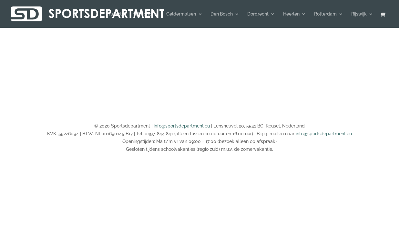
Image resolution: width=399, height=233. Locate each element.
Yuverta (116, 14)
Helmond (142, 14)
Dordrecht (258, 14)
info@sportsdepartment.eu (182, 125)
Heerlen (291, 14)
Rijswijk (359, 14)
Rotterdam (325, 14)
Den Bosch (221, 14)
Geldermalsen (181, 14)
